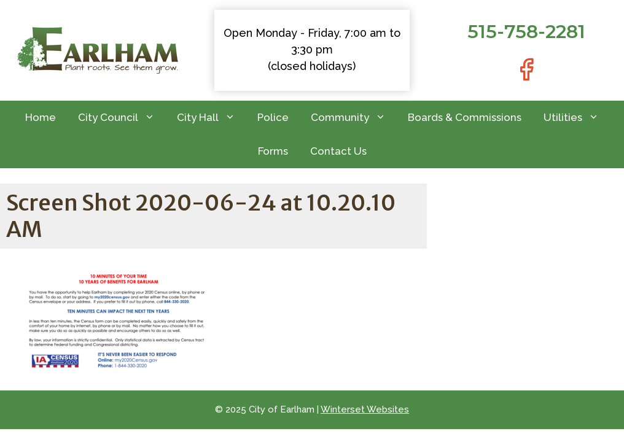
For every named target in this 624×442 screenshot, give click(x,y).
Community (354, 117)
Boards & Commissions (464, 117)
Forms (273, 151)
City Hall (211, 117)
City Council (122, 117)
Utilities (577, 117)
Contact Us (338, 151)
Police (273, 117)
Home (40, 117)
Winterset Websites (365, 409)
